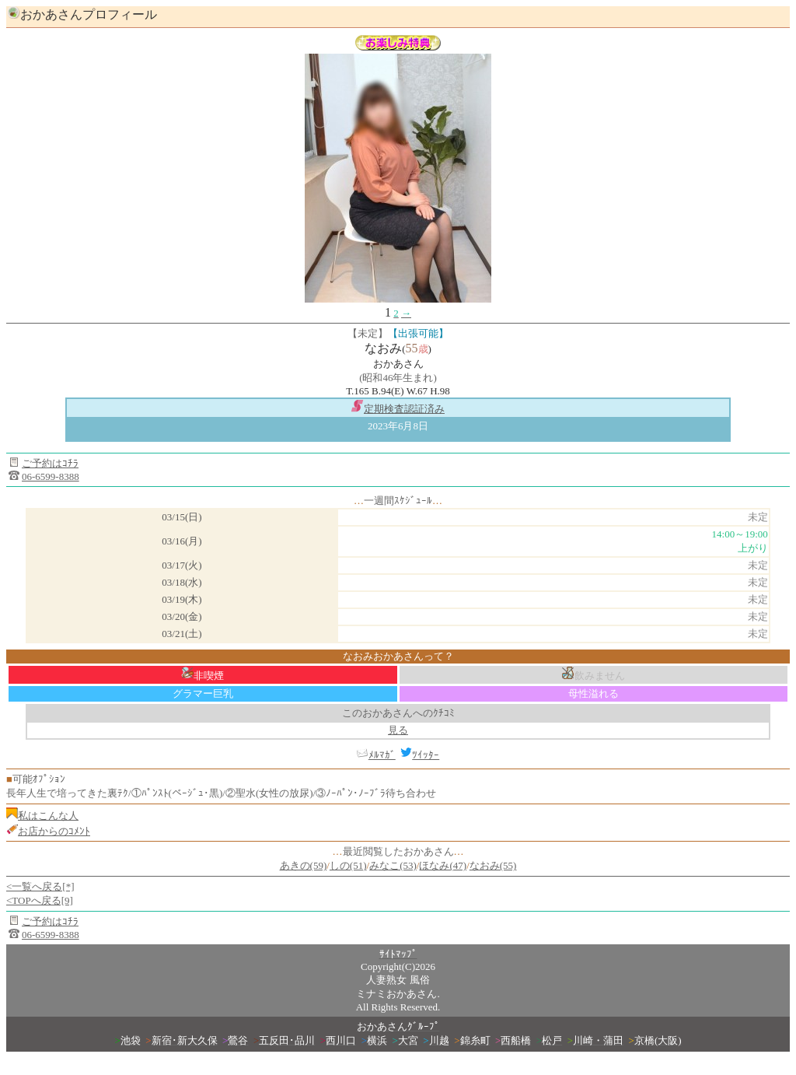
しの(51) (348, 865)
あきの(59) (303, 865)
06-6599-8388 (50, 476)
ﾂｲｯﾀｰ (419, 755)
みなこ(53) (393, 865)
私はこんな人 (48, 815)
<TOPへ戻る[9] (39, 900)
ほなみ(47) (442, 865)
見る (398, 730)
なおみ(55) (493, 865)
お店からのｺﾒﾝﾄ (54, 831)
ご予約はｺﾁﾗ (50, 463)
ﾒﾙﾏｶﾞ (382, 755)
